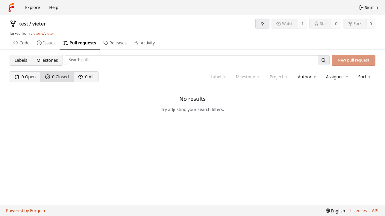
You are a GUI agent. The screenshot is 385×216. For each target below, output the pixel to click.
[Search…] (323, 60)
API (375, 210)
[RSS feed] (262, 23)
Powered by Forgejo (25, 210)
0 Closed (57, 77)
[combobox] (307, 76)
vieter (39, 24)
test (23, 24)
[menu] (365, 76)
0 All (85, 77)
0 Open (25, 77)
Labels (21, 60)
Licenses (358, 210)
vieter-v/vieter (42, 33)
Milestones (47, 60)
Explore (32, 7)
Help (53, 7)
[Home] (11, 7)
